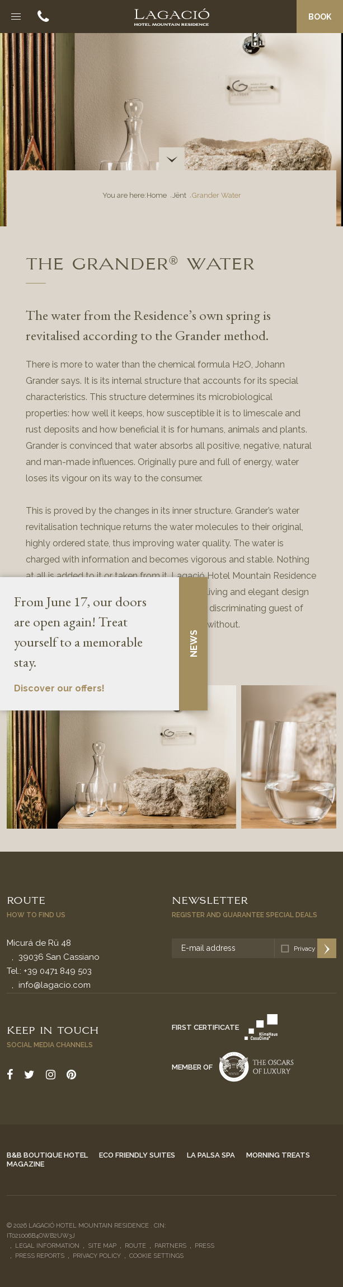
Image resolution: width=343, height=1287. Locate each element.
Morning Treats (278, 1155)
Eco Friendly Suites (137, 1155)
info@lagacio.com (54, 985)
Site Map (102, 1245)
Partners (170, 1245)
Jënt (179, 195)
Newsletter (210, 899)
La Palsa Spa (211, 1155)
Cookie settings (156, 1256)
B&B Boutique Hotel (47, 1155)
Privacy (305, 949)
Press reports (39, 1256)
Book (319, 16)
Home (157, 195)
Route (26, 899)
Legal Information (47, 1245)
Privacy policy (97, 1256)
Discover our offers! (59, 688)
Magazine (25, 1164)
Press (204, 1245)
